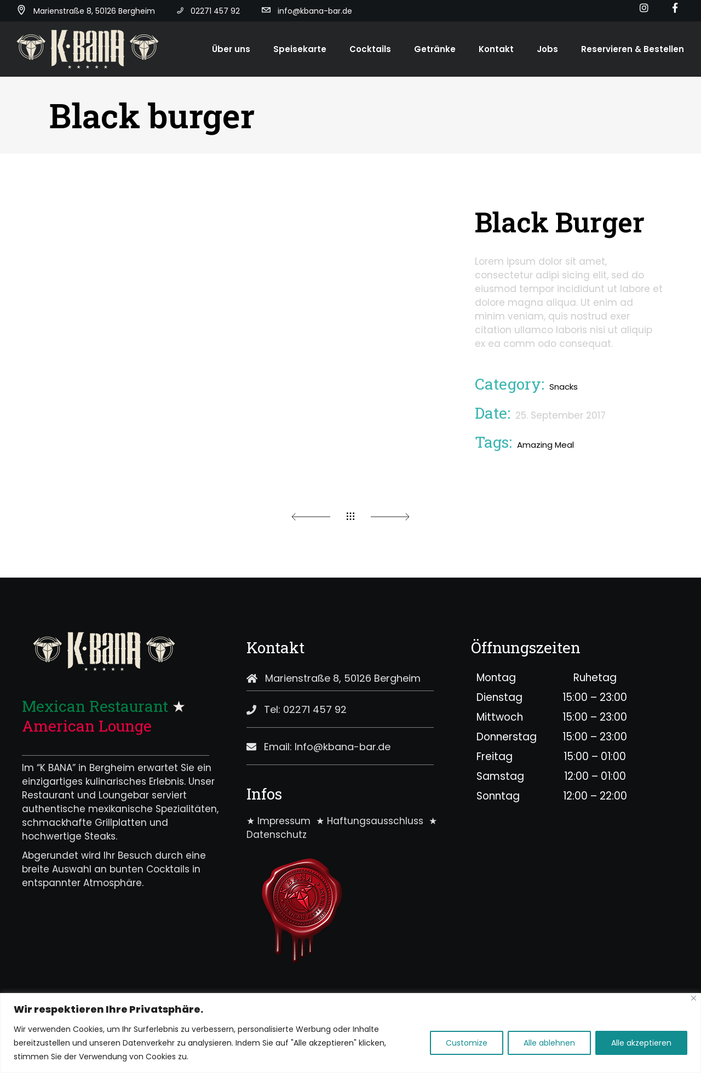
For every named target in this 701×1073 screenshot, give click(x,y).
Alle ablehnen (549, 1042)
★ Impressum (281, 820)
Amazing (535, 444)
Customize (466, 1042)
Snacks (563, 386)
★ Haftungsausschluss (372, 820)
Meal (564, 444)
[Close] (693, 998)
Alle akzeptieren (641, 1042)
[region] (350, 1033)
